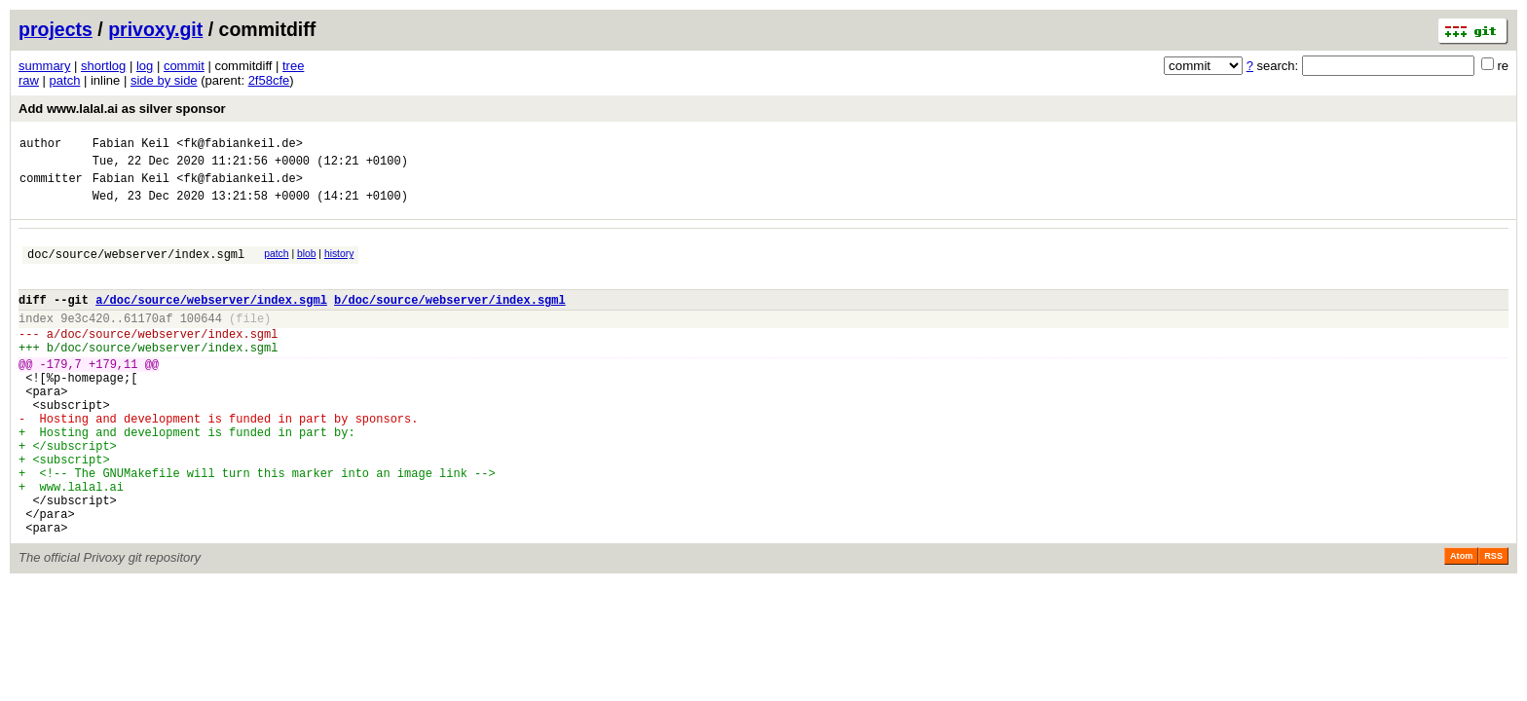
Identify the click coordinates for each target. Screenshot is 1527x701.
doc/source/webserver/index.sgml (135, 268)
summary (44, 65)
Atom (1461, 623)
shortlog (103, 65)
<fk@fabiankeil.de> (239, 145)
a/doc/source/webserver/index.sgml (211, 320)
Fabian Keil (131, 145)
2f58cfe (269, 80)
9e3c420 (84, 341)
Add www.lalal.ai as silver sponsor (122, 108)
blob (307, 265)
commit (184, 65)
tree (293, 65)
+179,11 (113, 395)
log (144, 65)
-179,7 (61, 395)
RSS (1493, 623)
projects (56, 29)
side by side (164, 80)
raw (29, 80)
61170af (148, 341)
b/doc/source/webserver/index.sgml (450, 320)
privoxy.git (155, 29)
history (339, 265)
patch (65, 80)
